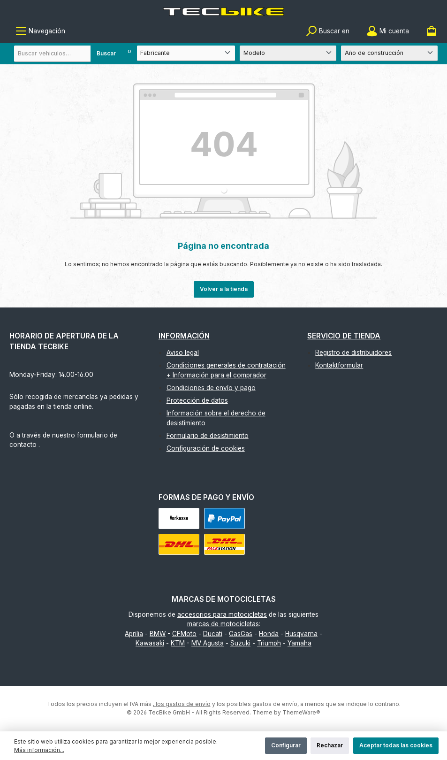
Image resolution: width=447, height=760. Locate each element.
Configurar (286, 745)
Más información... (39, 749)
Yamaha (299, 643)
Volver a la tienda (224, 288)
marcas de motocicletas (223, 624)
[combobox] (68, 54)
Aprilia (134, 633)
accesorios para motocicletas (222, 614)
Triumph (269, 643)
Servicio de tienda (343, 335)
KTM (178, 643)
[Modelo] (288, 53)
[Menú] (40, 31)
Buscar (106, 53)
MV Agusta (207, 643)
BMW (158, 633)
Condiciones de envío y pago (211, 388)
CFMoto (184, 633)
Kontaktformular (339, 365)
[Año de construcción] (389, 53)
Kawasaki (150, 643)
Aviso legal (183, 352)
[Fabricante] (186, 53)
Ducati (212, 633)
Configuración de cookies (206, 448)
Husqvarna (301, 633)
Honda (269, 633)
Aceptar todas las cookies (395, 745)
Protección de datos (197, 400)
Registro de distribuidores (353, 352)
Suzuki (240, 643)
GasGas (240, 633)
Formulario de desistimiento (208, 435)
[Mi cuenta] (387, 31)
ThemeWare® (301, 712)
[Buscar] (328, 31)
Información (184, 335)
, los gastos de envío (182, 703)
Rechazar (330, 745)
